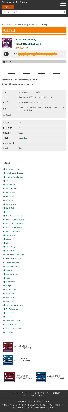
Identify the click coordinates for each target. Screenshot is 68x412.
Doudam (8, 239)
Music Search (26, 393)
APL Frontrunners (12, 189)
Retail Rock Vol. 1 (32, 44)
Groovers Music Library (13, 258)
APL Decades (10, 185)
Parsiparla (9, 286)
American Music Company (15, 177)
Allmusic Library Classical (14, 173)
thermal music (10, 313)
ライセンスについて (42, 393)
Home (7, 393)
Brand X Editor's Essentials (15, 220)
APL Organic (10, 196)
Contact (32, 395)
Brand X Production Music (14, 223)
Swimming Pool (11, 301)
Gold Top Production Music (15, 255)
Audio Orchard (11, 204)
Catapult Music (11, 235)
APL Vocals (9, 200)
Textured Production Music (15, 305)
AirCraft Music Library (20, 25)
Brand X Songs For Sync (14, 227)
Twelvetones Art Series (13, 321)
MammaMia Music (12, 274)
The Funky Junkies (12, 309)
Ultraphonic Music (12, 325)
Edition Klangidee (12, 247)
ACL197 (34, 25)
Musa (7, 278)
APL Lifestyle (10, 192)
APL (7, 181)
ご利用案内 (56, 393)
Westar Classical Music (13, 328)
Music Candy (10, 282)
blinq (7, 212)
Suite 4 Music (10, 297)
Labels (8, 25)
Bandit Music (10, 208)
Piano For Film (11, 290)
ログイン (7, 7)
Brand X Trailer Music (13, 231)
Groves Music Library (13, 262)
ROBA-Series (10, 294)
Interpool (9, 270)
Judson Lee (23, 138)
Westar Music (10, 332)
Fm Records (10, 251)
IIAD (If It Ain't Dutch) (13, 266)
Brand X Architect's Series (14, 216)
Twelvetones (10, 317)
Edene (8, 243)
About (41, 395)
